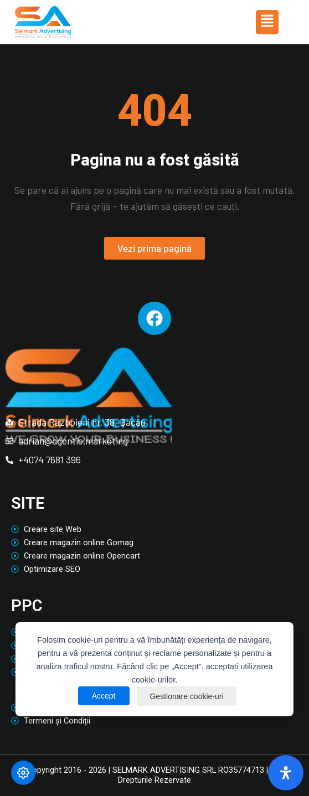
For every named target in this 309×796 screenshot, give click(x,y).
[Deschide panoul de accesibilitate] (285, 772)
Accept (103, 695)
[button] (267, 22)
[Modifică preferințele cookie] (23, 773)
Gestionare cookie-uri (187, 695)
